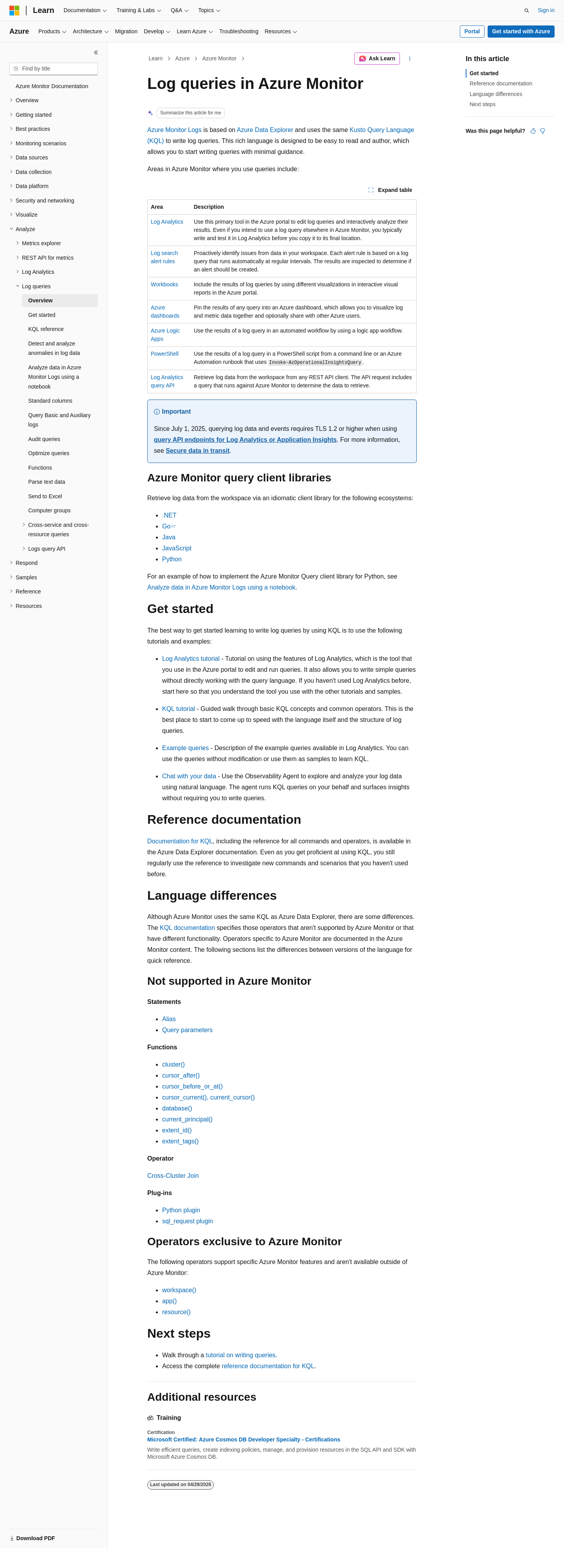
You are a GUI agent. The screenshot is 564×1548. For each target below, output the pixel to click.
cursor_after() (181, 1075)
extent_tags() (180, 1141)
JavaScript (177, 548)
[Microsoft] (14, 10)
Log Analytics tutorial (191, 658)
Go (166, 526)
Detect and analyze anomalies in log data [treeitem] (54, 348)
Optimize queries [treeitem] (48, 453)
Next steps (482, 104)
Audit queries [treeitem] (44, 439)
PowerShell (165, 354)
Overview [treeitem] (40, 300)
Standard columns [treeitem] (50, 401)
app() (169, 1301)
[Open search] (527, 11)
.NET (169, 515)
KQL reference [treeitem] (46, 329)
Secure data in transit (198, 450)
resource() (176, 1312)
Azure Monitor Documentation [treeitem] (52, 86)
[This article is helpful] (533, 131)
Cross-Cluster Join (173, 1175)
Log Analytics (167, 222)
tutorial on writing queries (240, 1355)
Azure (182, 58)
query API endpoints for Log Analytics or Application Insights (245, 439)
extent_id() (177, 1130)
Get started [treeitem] (41, 315)
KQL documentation (187, 927)
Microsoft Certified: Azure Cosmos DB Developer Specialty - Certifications (243, 1439)
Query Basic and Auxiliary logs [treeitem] (59, 420)
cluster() (173, 1064)
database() (177, 1108)
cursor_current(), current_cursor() (208, 1097)
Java (168, 537)
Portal (472, 31)
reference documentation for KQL (268, 1366)
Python (172, 559)
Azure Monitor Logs (174, 130)
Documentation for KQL (180, 841)
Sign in (546, 10)
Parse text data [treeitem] (46, 482)
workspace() (179, 1290)
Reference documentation (501, 83)
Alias (169, 1019)
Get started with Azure (521, 31)
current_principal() (187, 1119)
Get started (484, 73)
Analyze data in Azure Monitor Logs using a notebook (221, 587)
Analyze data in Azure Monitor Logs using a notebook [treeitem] (54, 377)
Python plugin (181, 1210)
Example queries (185, 748)
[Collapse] (96, 52)
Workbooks (164, 284)
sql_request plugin (187, 1221)
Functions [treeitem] (40, 468)
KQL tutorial (178, 708)
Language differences (496, 94)
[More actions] (410, 58)
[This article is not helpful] (542, 131)
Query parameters (187, 1030)
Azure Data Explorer (265, 130)
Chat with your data (189, 776)
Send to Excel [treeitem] (45, 496)
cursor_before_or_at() (192, 1086)
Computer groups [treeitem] (49, 510)
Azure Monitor (219, 58)
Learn (156, 58)
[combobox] (53, 69)
